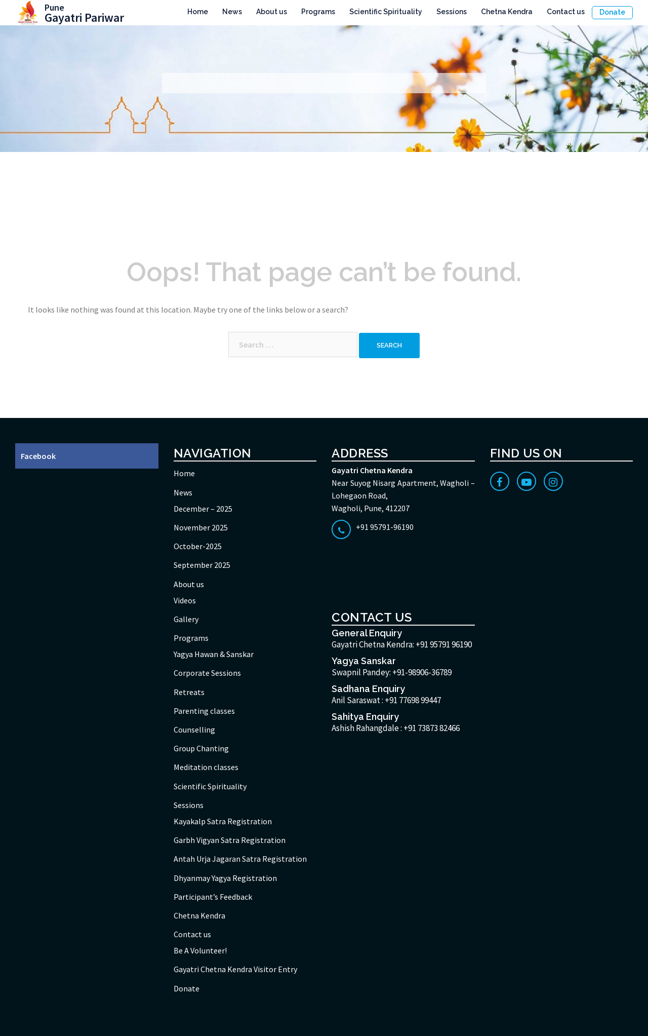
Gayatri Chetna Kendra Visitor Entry (235, 969)
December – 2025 (203, 509)
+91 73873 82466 (431, 728)
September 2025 (202, 565)
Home (197, 12)
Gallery (186, 619)
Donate (612, 12)
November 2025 (201, 527)
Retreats (189, 692)
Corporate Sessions (207, 673)
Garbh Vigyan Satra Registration (230, 840)
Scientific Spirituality (385, 12)
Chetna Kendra (507, 12)
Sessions (451, 12)
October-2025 (198, 546)
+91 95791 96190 (444, 644)
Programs (318, 12)
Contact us (566, 12)
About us (271, 12)
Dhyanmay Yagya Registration (225, 878)
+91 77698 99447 (413, 700)
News (232, 12)
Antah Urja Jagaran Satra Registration (240, 859)
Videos (185, 600)
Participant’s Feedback (213, 897)
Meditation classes (206, 767)
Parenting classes (204, 711)
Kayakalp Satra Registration (223, 821)
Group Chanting (201, 748)
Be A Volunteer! (200, 950)
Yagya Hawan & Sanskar (214, 654)
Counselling (194, 729)
